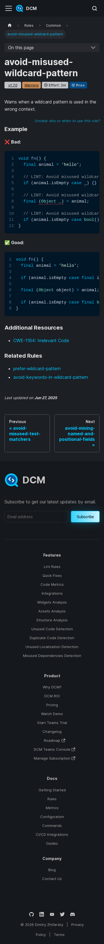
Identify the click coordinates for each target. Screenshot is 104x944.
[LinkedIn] (41, 914)
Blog (52, 870)
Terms (59, 934)
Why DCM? (52, 687)
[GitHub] (31, 914)
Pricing (52, 705)
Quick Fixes (52, 575)
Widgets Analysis (52, 602)
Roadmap (54, 740)
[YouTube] (52, 914)
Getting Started (52, 790)
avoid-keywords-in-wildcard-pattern (50, 377)
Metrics (52, 807)
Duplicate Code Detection (52, 638)
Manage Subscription (54, 758)
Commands (52, 825)
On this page (21, 47)
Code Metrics (52, 584)
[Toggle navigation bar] (8, 8)
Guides (52, 843)
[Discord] (72, 914)
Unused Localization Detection (52, 646)
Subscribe (85, 517)
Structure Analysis (52, 620)
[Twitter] (62, 914)
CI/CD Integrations (52, 834)
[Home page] (9, 25)
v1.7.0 (12, 85)
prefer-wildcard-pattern (37, 368)
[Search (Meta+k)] (95, 8)
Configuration (52, 816)
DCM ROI (52, 696)
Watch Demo (52, 713)
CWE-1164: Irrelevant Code (41, 340)
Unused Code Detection (52, 629)
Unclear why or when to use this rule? (67, 120)
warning (31, 85)
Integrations (52, 593)
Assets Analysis (52, 611)
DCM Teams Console (54, 749)
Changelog (52, 731)
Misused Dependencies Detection (52, 655)
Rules (52, 799)
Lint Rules (52, 566)
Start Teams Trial (52, 722)
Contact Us (52, 878)
